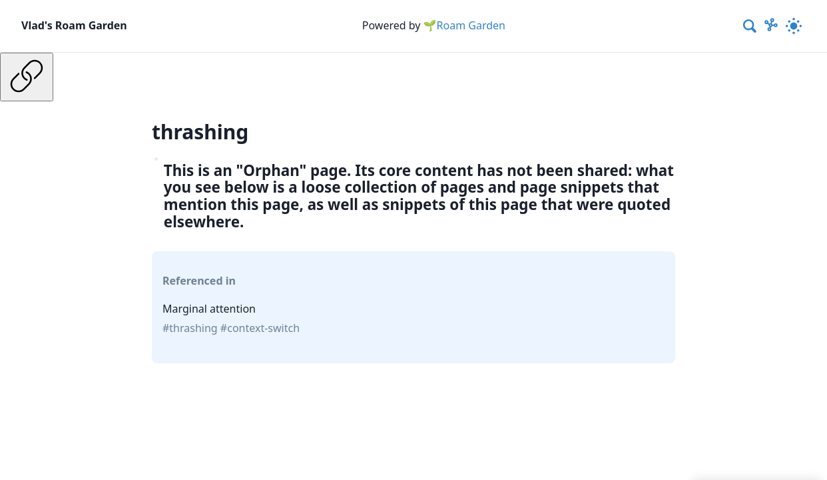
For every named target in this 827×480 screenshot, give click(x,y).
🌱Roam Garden (464, 25)
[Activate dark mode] (793, 26)
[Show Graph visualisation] (771, 26)
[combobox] (750, 26)
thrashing (193, 328)
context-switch (263, 328)
